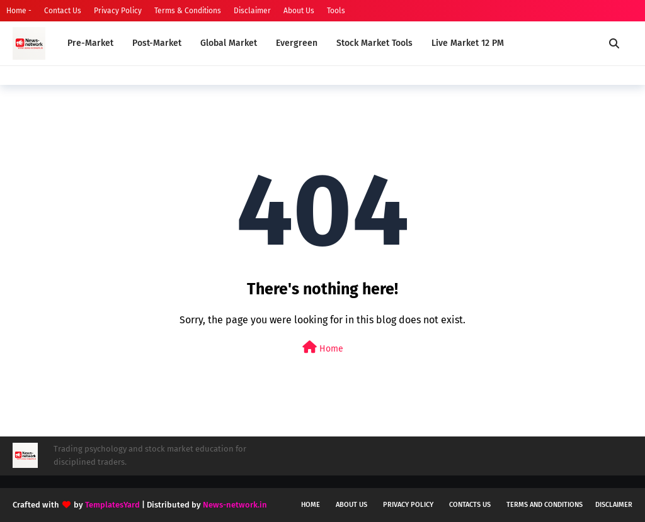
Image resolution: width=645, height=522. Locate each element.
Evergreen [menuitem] (296, 43)
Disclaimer (252, 10)
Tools (336, 10)
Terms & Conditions (187, 10)
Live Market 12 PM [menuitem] (467, 43)
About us (351, 505)
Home (322, 347)
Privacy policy (408, 505)
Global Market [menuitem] (228, 43)
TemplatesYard (112, 504)
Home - (18, 10)
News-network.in (235, 504)
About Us (298, 10)
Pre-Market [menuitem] (90, 43)
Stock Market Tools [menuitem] (374, 43)
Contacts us (470, 505)
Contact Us (62, 10)
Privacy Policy (118, 10)
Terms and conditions (544, 505)
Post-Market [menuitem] (156, 43)
